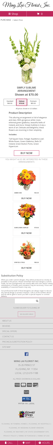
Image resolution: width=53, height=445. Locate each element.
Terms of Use (43, 436)
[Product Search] (27, 301)
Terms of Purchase (27, 436)
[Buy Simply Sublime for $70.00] (26, 153)
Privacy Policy (10, 436)
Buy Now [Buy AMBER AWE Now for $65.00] (26, 198)
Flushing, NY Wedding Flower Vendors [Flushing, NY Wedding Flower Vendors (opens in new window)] (26, 428)
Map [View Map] (26, 442)
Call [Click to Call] (9, 442)
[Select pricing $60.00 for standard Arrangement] (10, 102)
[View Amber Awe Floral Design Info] (26, 179)
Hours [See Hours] (44, 442)
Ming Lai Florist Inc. (26, 5)
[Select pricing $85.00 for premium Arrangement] (33, 102)
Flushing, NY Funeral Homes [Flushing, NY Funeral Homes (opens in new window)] (14, 424)
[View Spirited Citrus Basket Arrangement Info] (26, 249)
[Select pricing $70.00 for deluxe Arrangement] (22, 102)
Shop (13, 14)
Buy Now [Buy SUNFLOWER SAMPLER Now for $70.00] (26, 233)
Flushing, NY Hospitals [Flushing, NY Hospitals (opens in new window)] (39, 424)
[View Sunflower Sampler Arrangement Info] (26, 214)
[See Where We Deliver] (26, 314)
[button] (26, 399)
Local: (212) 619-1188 (26, 373)
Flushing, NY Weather (14, 432)
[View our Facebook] (26, 355)
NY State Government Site (37, 432)
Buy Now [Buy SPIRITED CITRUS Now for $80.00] (26, 267)
